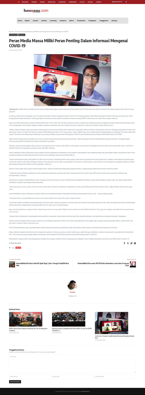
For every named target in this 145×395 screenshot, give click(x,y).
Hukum (42, 2)
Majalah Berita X (85, 391)
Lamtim (44, 21)
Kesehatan (51, 2)
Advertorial (13, 35)
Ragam (90, 2)
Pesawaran (81, 21)
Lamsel (35, 21)
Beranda (11, 31)
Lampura (63, 21)
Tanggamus (103, 21)
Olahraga (62, 2)
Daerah (34, 2)
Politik (82, 2)
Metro (71, 21)
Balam (27, 21)
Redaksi (72, 292)
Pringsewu (92, 21)
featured (18, 247)
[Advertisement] (79, 10)
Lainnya (98, 2)
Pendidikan (73, 2)
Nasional (25, 2)
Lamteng (53, 21)
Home (20, 21)
